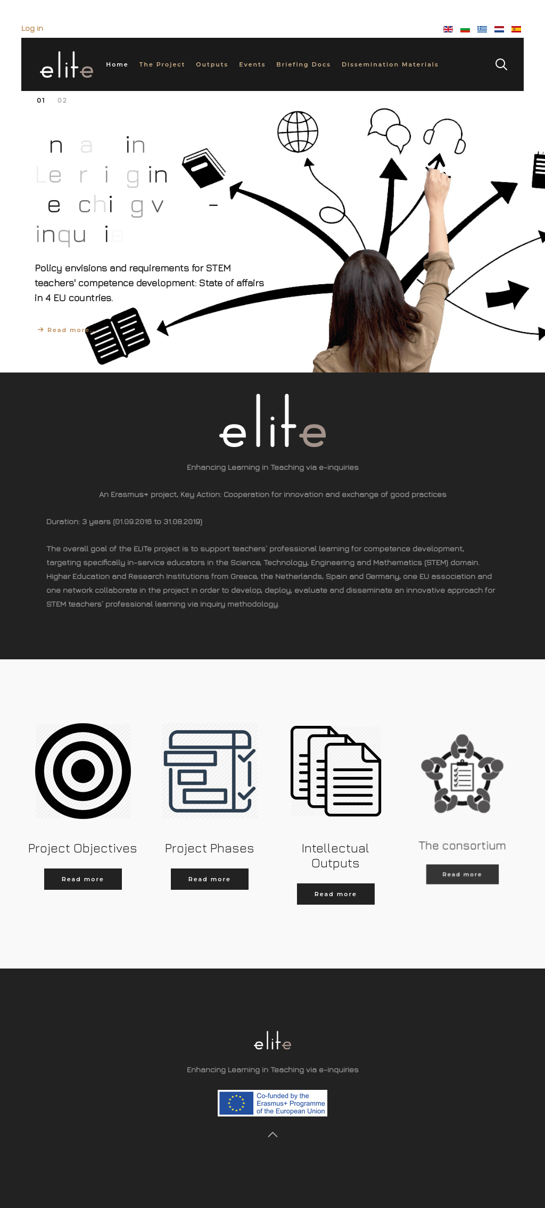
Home (117, 64)
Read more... (72, 330)
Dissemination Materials (390, 64)
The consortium (462, 826)
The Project (162, 64)
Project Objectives (82, 847)
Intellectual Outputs (335, 853)
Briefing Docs (303, 64)
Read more (83, 879)
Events (252, 64)
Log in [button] (32, 27)
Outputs (212, 64)
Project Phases (209, 847)
